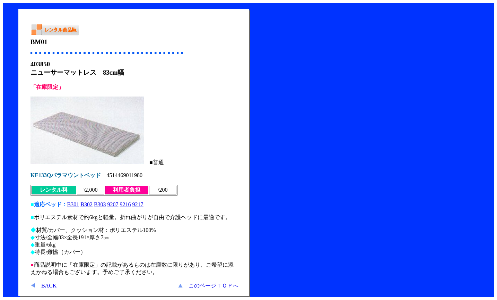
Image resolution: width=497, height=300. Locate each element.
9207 (113, 204)
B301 (73, 204)
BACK (48, 286)
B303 (100, 204)
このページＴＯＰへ (213, 286)
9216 (125, 204)
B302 (86, 204)
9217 (137, 204)
